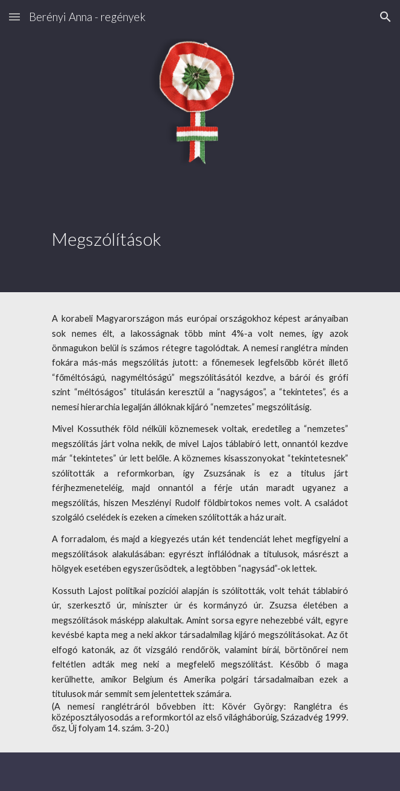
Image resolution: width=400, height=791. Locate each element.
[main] (199, 226)
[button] (14, 16)
